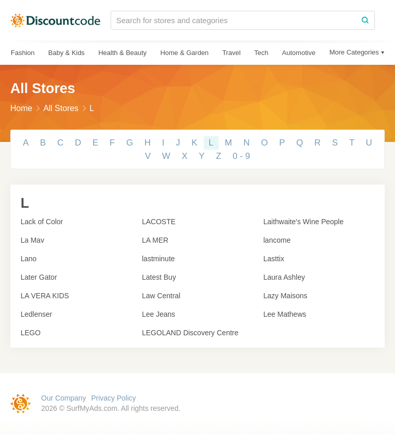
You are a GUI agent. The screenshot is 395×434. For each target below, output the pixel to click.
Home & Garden (184, 53)
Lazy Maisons (285, 296)
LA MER (155, 240)
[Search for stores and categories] (233, 20)
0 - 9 (241, 156)
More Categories (354, 52)
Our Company (63, 398)
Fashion (22, 53)
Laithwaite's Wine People (303, 222)
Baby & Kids (66, 53)
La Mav (32, 240)
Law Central (161, 296)
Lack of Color (42, 222)
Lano (29, 259)
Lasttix (273, 259)
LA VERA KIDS (45, 296)
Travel (231, 53)
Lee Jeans (158, 314)
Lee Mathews (284, 314)
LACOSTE (158, 222)
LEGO (31, 333)
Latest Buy (159, 277)
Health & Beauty (122, 53)
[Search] (365, 20)
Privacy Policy (113, 398)
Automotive (298, 53)
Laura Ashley (284, 277)
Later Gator (39, 277)
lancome (277, 240)
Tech (261, 53)
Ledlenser (36, 314)
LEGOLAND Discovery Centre (190, 333)
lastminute (158, 259)
